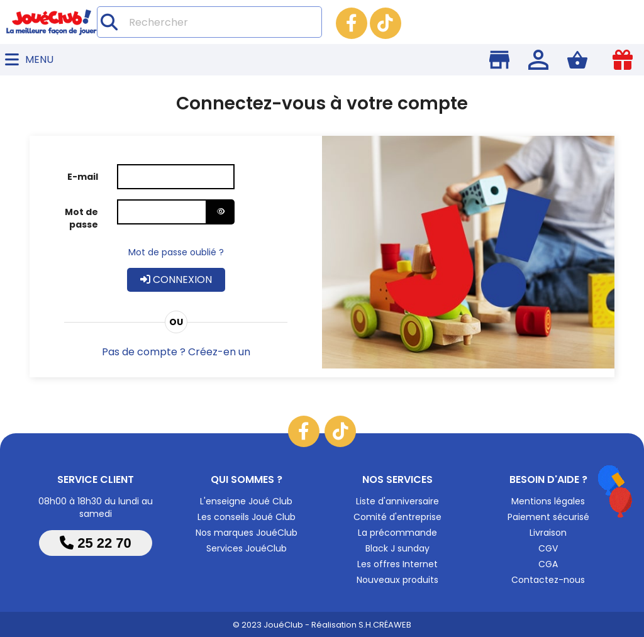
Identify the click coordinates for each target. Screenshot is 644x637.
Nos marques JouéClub (246, 532)
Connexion (176, 279)
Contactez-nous (548, 579)
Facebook (351, 23)
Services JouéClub (246, 548)
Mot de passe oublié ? (176, 252)
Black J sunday (397, 548)
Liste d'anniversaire (397, 501)
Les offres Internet (397, 564)
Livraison (548, 532)
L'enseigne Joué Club (246, 501)
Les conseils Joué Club (246, 517)
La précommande (397, 532)
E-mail (82, 176)
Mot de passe (81, 218)
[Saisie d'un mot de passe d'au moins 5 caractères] (162, 211)
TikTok (385, 23)
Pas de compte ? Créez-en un (176, 352)
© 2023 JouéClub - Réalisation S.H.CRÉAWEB (322, 625)
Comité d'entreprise (397, 517)
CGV (548, 548)
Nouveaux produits (397, 579)
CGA (548, 564)
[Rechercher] (209, 22)
